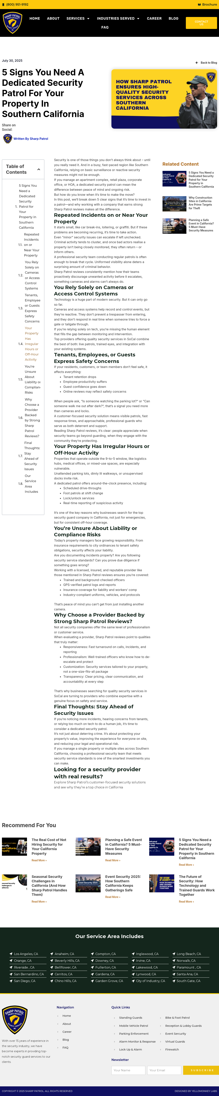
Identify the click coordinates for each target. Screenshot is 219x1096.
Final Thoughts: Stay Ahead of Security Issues (32, 456)
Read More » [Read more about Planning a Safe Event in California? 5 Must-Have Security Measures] (112, 860)
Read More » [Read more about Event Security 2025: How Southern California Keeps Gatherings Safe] (112, 897)
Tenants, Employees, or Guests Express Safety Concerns (34, 308)
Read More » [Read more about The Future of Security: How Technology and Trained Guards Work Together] (186, 901)
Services (78, 18)
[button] (38, 169)
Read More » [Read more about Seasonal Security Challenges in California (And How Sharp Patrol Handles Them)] (39, 901)
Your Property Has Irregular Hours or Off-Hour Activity (32, 343)
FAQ (105, 27)
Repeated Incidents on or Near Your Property (32, 245)
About (53, 18)
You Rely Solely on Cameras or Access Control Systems (32, 275)
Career (154, 18)
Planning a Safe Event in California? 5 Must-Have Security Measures (201, 225)
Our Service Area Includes (31, 484)
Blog (174, 18)
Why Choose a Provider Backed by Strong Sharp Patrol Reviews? (32, 418)
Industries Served (118, 18)
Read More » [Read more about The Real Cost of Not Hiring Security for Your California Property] (39, 860)
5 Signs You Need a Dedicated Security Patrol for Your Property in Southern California (28, 206)
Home (34, 18)
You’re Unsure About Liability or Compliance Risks (34, 380)
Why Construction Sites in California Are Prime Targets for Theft (200, 203)
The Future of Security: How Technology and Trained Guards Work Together (197, 886)
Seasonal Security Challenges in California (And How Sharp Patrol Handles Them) (49, 886)
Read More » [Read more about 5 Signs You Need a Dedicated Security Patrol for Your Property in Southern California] (186, 864)
